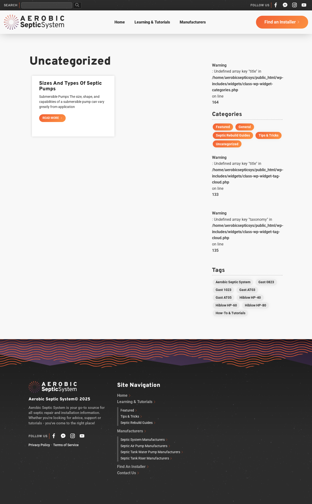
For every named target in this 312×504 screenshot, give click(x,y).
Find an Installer (280, 22)
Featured (223, 127)
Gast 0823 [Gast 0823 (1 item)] (266, 282)
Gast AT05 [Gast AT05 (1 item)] (224, 297)
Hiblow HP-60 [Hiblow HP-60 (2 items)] (226, 305)
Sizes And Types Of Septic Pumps (70, 86)
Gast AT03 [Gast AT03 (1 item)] (247, 290)
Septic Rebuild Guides (233, 135)
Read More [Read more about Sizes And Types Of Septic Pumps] (51, 118)
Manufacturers (193, 22)
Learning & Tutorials (152, 22)
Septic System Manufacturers (143, 440)
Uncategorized (227, 144)
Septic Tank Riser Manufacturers (145, 458)
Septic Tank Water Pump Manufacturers (150, 452)
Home (119, 22)
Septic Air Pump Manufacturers (144, 446)
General (245, 127)
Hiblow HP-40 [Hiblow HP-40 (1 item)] (250, 297)
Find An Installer (131, 466)
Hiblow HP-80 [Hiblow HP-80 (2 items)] (255, 305)
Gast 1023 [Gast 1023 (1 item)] (223, 290)
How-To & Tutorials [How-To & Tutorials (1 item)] (230, 313)
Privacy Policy (39, 445)
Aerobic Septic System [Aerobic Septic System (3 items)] (233, 282)
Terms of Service (66, 445)
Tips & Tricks (268, 135)
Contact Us (126, 473)
